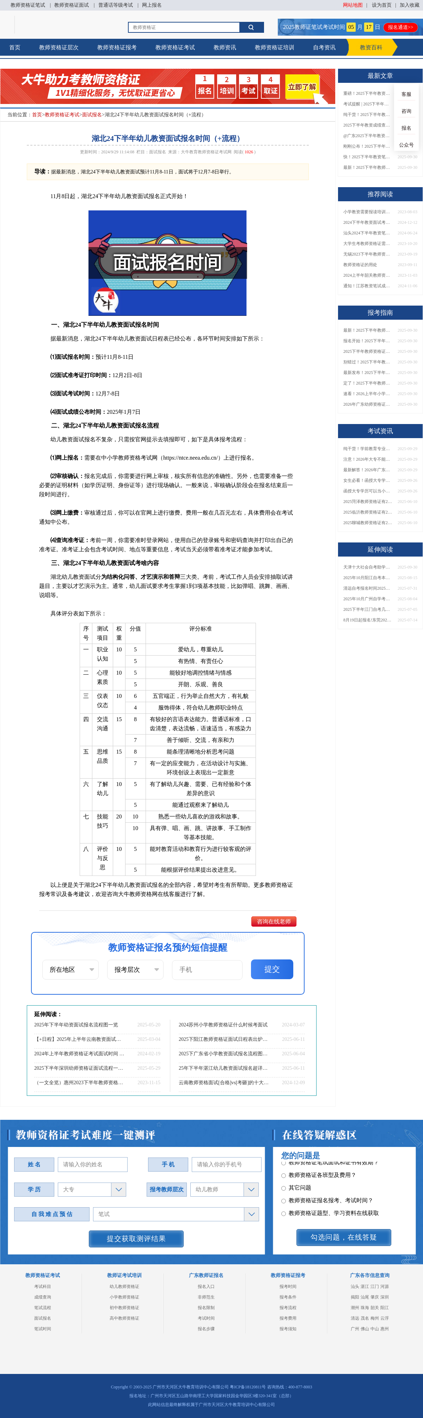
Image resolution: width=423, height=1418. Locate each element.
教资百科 (371, 47)
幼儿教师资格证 (124, 1286)
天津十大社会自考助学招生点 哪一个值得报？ (368, 567)
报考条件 (288, 1297)
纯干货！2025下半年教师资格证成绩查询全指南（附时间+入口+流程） (368, 114)
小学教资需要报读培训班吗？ (368, 211)
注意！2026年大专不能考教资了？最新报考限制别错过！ (368, 459)
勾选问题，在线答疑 (344, 1237)
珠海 (365, 1307)
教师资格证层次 (59, 47)
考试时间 (206, 1318)
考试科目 (42, 1286)
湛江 (365, 1286)
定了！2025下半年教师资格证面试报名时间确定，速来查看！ (368, 383)
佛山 (365, 1328)
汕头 (355, 1286)
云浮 (384, 1318)
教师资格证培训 (274, 47)
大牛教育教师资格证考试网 (206, 151)
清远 (355, 1318)
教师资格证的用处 (360, 264)
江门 (374, 1286)
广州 (355, 1328)
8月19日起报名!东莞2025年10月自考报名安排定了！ (368, 620)
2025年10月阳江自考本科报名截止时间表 (368, 577)
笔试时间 (42, 1328)
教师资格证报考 (117, 47)
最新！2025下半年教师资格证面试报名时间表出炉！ (368, 167)
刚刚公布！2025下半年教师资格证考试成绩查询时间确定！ (368, 146)
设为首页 (382, 5)
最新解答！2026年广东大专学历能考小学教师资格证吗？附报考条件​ (368, 469)
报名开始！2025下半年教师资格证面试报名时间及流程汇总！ (368, 340)
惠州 (384, 1328)
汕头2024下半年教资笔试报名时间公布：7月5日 (368, 233)
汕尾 (365, 1297)
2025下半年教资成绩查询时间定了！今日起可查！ (368, 125)
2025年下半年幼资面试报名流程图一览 (76, 1024)
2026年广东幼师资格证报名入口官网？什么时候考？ (368, 404)
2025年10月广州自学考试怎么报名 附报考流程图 (368, 598)
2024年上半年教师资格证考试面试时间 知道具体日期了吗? (79, 1053)
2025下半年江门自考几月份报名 (368, 609)
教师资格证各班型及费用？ (318, 1169)
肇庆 (374, 1297)
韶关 (374, 1307)
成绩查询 (42, 1297)
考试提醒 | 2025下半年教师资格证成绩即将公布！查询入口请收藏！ (368, 104)
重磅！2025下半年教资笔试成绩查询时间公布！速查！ (368, 93)
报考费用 (288, 1318)
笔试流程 (42, 1307)
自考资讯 (324, 47)
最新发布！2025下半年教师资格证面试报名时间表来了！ (368, 372)
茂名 (365, 1318)
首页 (14, 47)
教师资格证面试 (71, 5)
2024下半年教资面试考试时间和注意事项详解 (368, 222)
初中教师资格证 (124, 1307)
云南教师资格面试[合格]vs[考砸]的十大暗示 (224, 1082)
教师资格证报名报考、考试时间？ (327, 1194)
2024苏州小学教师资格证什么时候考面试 (223, 1024)
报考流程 (288, 1307)
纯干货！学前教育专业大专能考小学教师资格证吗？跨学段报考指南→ (368, 448)
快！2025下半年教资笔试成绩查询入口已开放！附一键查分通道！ (368, 156)
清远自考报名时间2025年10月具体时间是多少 (368, 588)
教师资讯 (225, 47)
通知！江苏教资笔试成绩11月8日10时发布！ (368, 285)
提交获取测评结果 (136, 1238)
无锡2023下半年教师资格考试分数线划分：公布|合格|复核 (368, 254)
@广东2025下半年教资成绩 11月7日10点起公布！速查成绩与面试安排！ (368, 135)
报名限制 (206, 1307)
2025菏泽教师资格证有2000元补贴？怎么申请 (368, 501)
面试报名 (92, 114)
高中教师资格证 (124, 1318)
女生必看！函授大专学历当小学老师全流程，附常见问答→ (368, 480)
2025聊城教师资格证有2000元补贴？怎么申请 (368, 522)
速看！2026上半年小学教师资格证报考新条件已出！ (368, 393)
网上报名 (152, 5)
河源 (384, 1286)
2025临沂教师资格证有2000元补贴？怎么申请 (368, 512)
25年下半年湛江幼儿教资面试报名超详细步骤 (224, 1068)
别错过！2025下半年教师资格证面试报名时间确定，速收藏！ (368, 362)
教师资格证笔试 (28, 5)
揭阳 (355, 1297)
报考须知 (288, 1328)
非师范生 (206, 1297)
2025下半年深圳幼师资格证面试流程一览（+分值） (79, 1068)
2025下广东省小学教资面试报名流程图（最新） (224, 1053)
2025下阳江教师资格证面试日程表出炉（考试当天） (224, 1039)
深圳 (384, 1297)
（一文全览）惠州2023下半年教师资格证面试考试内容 (79, 1082)
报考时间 (288, 1286)
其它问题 (296, 1181)
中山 (374, 1328)
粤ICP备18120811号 (248, 1387)
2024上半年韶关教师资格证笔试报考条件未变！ (368, 275)
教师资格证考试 (175, 47)
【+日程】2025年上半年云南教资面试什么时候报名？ (79, 1039)
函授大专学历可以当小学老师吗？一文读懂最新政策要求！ (368, 491)
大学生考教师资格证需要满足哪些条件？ (368, 243)
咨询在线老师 (274, 922)
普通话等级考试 (115, 5)
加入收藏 (409, 5)
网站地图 (353, 5)
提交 (272, 969)
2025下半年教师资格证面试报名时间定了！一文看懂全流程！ (368, 351)
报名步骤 (206, 1328)
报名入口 (206, 1286)
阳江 (384, 1307)
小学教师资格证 (124, 1297)
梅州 (374, 1318)
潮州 (355, 1307)
